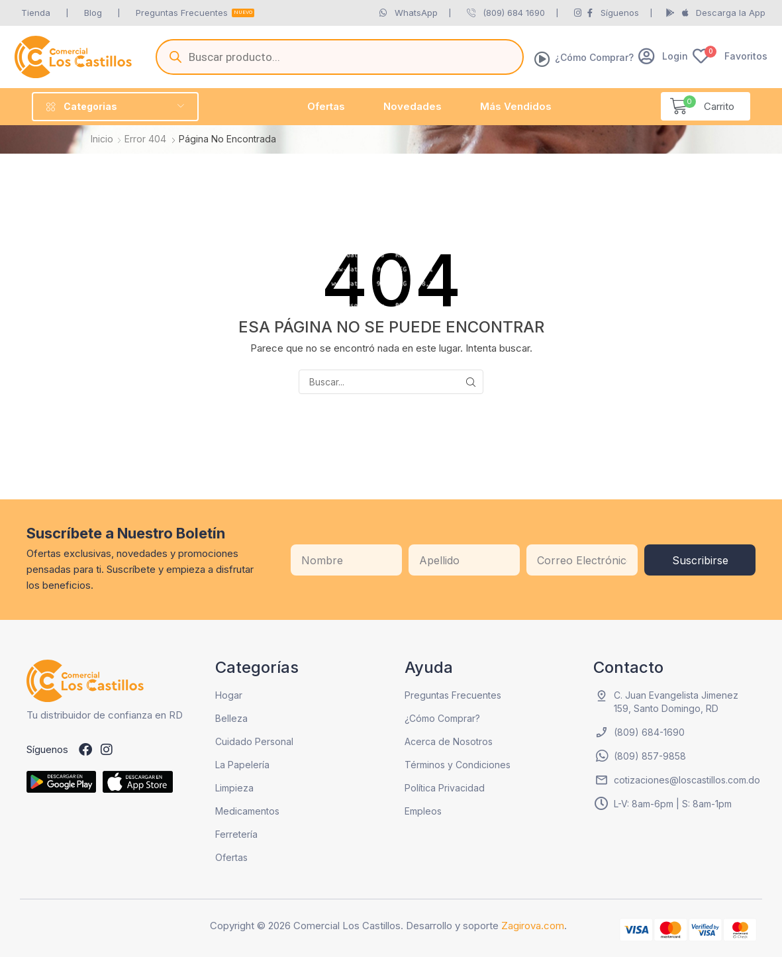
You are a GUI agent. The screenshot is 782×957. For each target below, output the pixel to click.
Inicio (102, 138)
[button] (663, 56)
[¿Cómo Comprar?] (542, 59)
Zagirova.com (532, 925)
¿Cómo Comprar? (594, 57)
